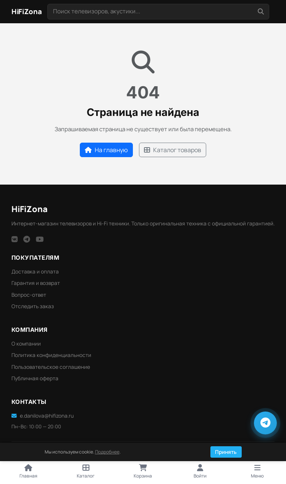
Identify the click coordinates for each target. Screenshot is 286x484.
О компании (26, 343)
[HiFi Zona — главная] (26, 11)
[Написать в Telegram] (265, 423)
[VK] (14, 239)
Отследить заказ (32, 306)
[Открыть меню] (257, 472)
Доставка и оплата (35, 271)
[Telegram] (26, 239)
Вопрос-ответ (28, 294)
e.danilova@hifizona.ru (42, 415)
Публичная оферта (34, 378)
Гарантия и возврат (35, 283)
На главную (106, 150)
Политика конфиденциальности (51, 355)
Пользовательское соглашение (50, 366)
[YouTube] (40, 239)
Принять (226, 452)
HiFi (29, 208)
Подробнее (107, 452)
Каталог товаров (172, 150)
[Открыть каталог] (86, 472)
